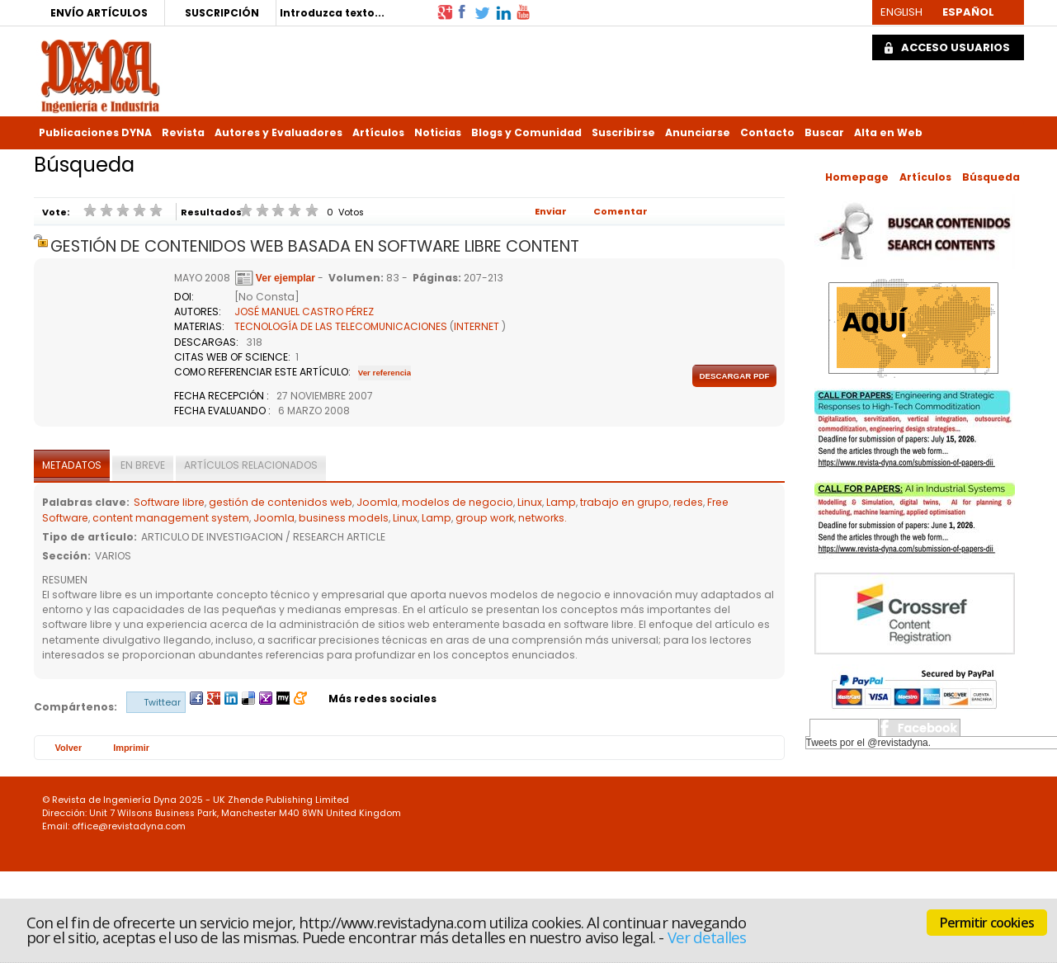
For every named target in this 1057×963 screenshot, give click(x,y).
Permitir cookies (987, 922)
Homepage (857, 177)
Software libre (169, 502)
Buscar (824, 132)
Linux (529, 502)
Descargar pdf (734, 375)
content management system (170, 518)
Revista (183, 132)
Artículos (378, 132)
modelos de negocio (457, 502)
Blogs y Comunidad (526, 132)
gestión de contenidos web (280, 502)
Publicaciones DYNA (95, 132)
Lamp (561, 502)
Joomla (377, 502)
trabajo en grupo (624, 502)
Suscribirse (623, 132)
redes (688, 502)
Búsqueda (991, 177)
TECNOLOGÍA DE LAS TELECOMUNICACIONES (340, 326)
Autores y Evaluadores (278, 132)
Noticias (437, 132)
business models (344, 518)
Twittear (162, 702)
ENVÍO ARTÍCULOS (99, 13)
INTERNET (476, 326)
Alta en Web (888, 132)
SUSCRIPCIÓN (222, 13)
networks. (542, 518)
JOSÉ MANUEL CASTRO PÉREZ (304, 311)
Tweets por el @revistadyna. (869, 742)
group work (484, 518)
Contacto (767, 132)
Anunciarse (697, 132)
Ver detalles (707, 937)
